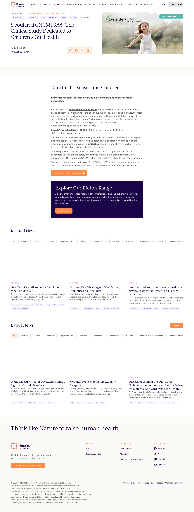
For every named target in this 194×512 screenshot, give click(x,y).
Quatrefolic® (125, 448)
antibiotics (93, 143)
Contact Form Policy (174, 482)
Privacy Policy (143, 482)
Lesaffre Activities (93, 454)
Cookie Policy (129, 482)
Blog (20, 13)
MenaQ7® (124, 454)
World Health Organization (83, 109)
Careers (89, 448)
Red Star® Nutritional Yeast (131, 459)
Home (13, 13)
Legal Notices (157, 482)
